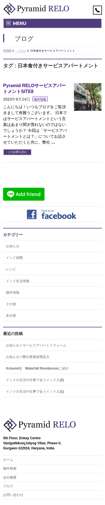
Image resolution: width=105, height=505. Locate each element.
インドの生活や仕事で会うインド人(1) (35, 391)
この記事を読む (17, 151)
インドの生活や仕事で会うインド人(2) (35, 380)
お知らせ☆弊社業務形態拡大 (28, 357)
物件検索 (10, 468)
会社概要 (10, 477)
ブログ (8, 486)
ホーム (8, 460)
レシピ (11, 269)
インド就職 (14, 258)
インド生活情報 (17, 281)
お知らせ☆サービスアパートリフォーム (36, 345)
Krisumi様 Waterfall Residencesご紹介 (37, 368)
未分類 (11, 316)
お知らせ (12, 246)
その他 (11, 304)
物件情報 (40, 99)
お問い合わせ (13, 495)
